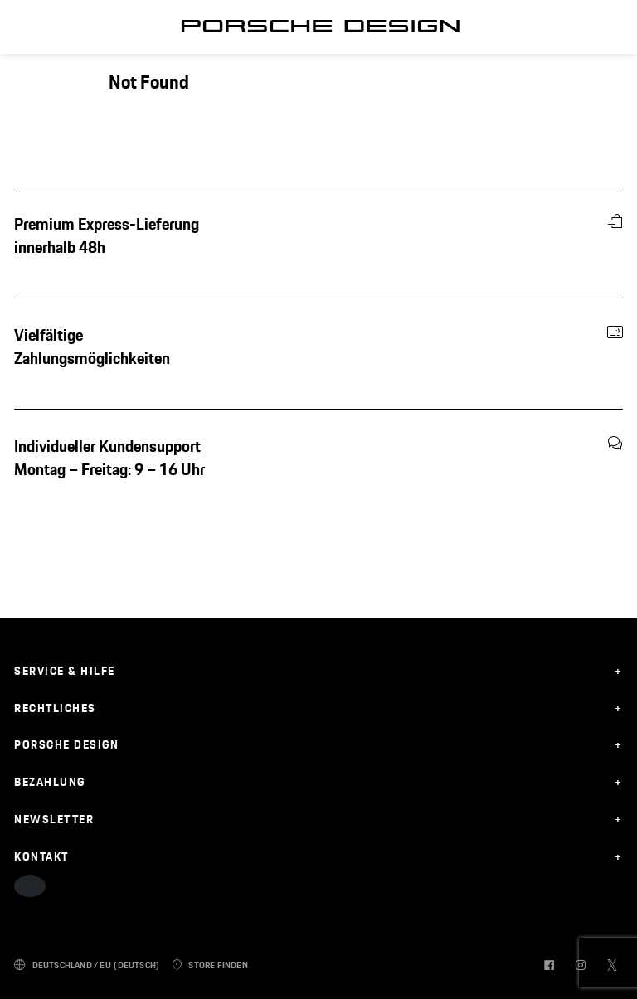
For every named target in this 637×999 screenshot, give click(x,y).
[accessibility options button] (30, 886)
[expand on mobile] (318, 671)
